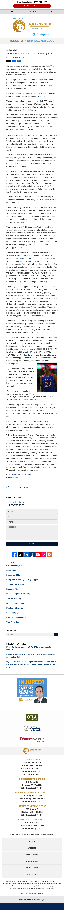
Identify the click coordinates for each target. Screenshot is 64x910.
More (53, 12)
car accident (42, 97)
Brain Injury (13, 615)
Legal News (14, 571)
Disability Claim (15, 610)
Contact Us (32, 12)
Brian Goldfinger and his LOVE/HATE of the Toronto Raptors (30, 651)
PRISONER (27, 355)
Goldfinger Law (38, 900)
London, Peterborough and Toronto (21, 259)
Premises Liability (16, 620)
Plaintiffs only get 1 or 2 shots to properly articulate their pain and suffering (30, 659)
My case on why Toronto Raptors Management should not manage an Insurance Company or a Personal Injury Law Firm (31, 668)
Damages (12, 591)
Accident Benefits (16, 475)
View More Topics (14, 625)
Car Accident (27, 475)
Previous (10, 488)
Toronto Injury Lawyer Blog (32, 25)
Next (26, 488)
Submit (32, 544)
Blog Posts (32, 881)
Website (32, 853)
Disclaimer (32, 860)
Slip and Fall (14, 600)
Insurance (13, 576)
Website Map (32, 874)
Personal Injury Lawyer (19, 595)
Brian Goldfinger (16, 605)
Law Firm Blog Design (31, 907)
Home (11, 12)
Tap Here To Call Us (32, 6)
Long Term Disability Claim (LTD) (23, 581)
